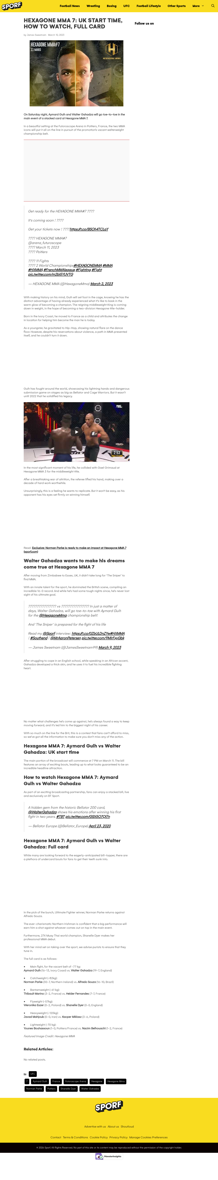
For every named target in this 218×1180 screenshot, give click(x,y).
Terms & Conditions (75, 1137)
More (200, 6)
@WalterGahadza (42, 812)
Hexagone (96, 1081)
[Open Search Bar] (213, 6)
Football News (70, 6)
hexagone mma (116, 1081)
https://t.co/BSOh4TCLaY (89, 229)
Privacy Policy (118, 1137)
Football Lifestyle (149, 6)
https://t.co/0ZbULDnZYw (91, 633)
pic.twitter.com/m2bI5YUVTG (50, 274)
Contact (56, 1137)
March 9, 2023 (109, 647)
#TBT (60, 816)
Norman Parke (34, 1088)
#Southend (38, 638)
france (56, 1081)
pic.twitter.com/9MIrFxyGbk (103, 638)
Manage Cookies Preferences (148, 1137)
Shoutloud (127, 1126)
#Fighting (83, 270)
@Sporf (49, 633)
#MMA (107, 265)
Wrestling (93, 6)
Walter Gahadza (90, 1088)
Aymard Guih (40, 1081)
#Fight (96, 270)
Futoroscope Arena (75, 1081)
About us (113, 1126)
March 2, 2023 (101, 284)
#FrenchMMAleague (59, 270)
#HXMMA (35, 270)
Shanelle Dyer (68, 1088)
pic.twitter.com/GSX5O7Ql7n (87, 816)
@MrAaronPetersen (65, 638)
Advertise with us (95, 1126)
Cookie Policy (99, 1137)
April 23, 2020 (99, 826)
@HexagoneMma (53, 615)
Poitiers (51, 1088)
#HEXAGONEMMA (88, 265)
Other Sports (177, 6)
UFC (126, 6)
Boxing (111, 6)
